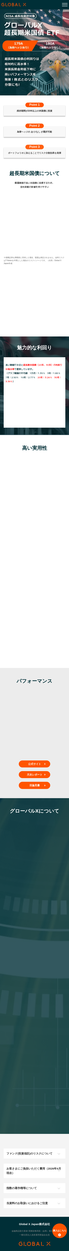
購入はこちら (59, 1232)
